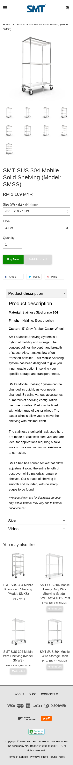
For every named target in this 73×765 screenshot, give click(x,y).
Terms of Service (18, 756)
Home (6, 24)
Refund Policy (57, 756)
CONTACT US (49, 694)
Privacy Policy (38, 756)
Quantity (9, 237)
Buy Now (13, 259)
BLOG (32, 694)
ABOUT (19, 694)
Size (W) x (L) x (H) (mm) (20, 204)
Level (6, 221)
